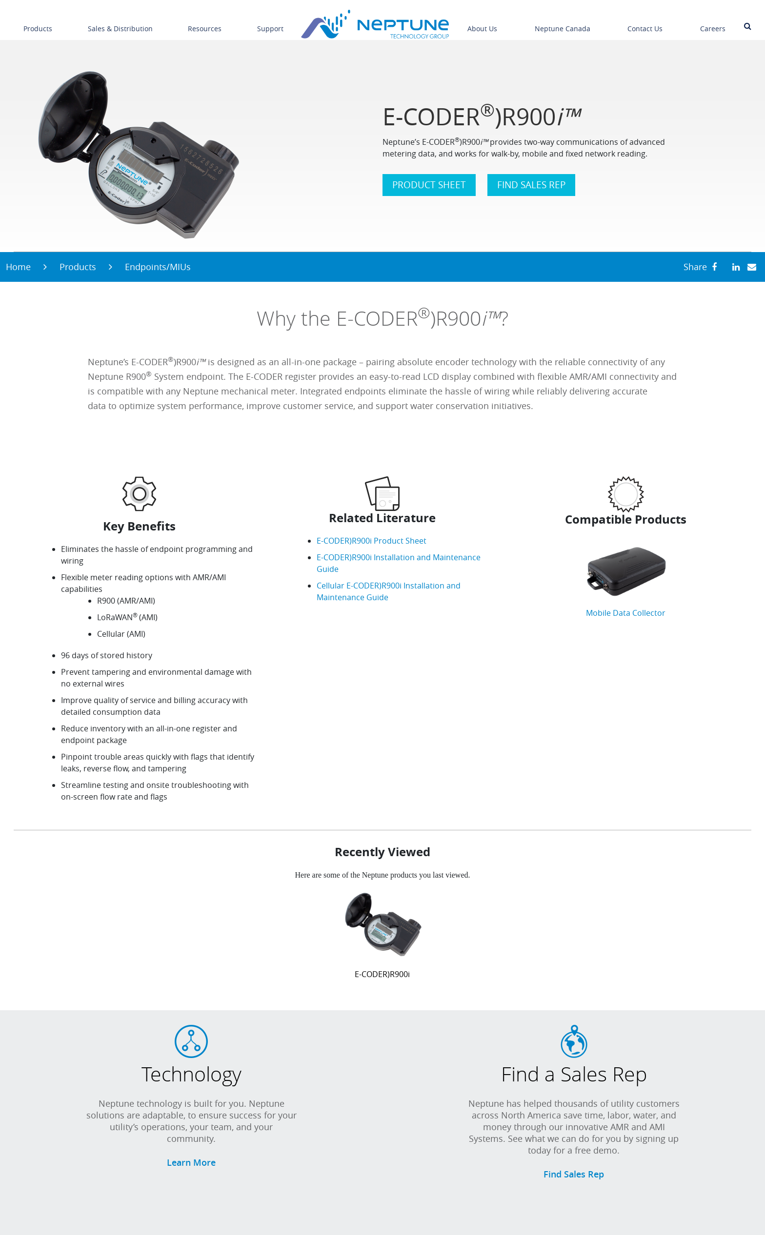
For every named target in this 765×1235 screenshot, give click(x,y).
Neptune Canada (562, 21)
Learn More (191, 1162)
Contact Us (645, 21)
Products (37, 21)
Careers (712, 21)
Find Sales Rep (574, 1174)
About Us (482, 21)
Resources (204, 21)
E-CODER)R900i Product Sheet (371, 540)
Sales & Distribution (120, 21)
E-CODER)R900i (382, 974)
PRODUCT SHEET (429, 184)
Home (18, 267)
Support (270, 21)
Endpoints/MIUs (158, 267)
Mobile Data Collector (625, 613)
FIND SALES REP (531, 184)
